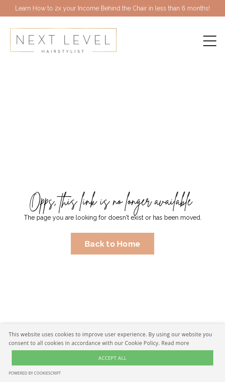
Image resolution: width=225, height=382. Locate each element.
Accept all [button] (113, 358)
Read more (175, 343)
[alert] (112, 353)
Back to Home (112, 243)
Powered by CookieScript (35, 373)
